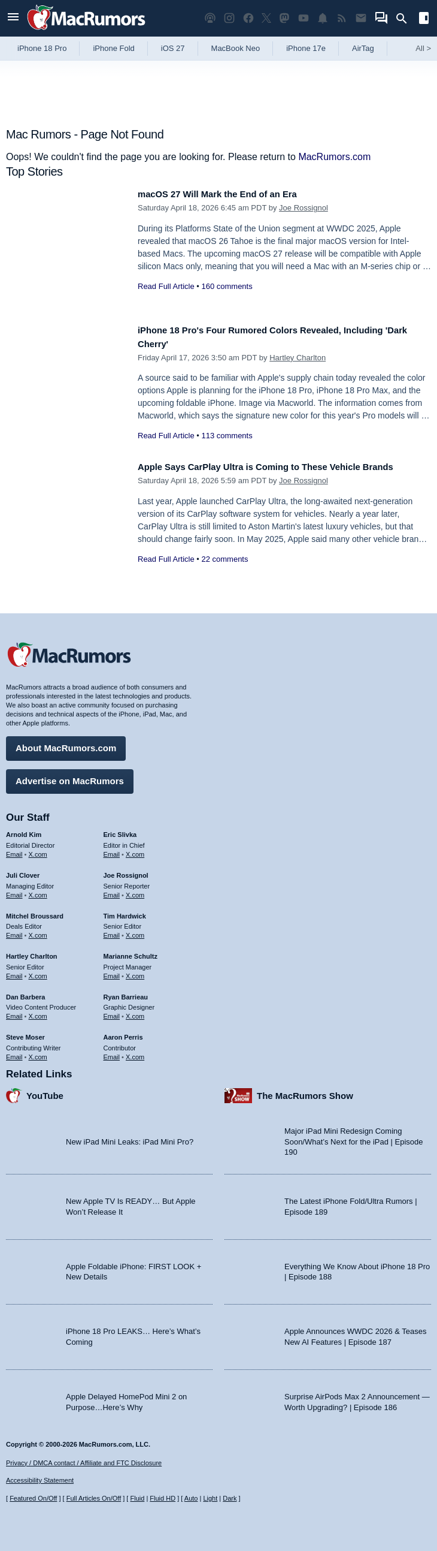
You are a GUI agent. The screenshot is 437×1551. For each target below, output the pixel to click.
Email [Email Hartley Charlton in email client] (14, 971)
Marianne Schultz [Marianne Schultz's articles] (130, 952)
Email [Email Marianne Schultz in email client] (112, 971)
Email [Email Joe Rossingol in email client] (112, 890)
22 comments (224, 572)
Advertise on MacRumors (70, 777)
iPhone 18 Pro (41, 48)
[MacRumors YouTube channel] (303, 18)
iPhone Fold (113, 48)
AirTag (363, 48)
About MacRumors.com (66, 744)
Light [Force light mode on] (210, 1498)
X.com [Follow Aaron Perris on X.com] (135, 1052)
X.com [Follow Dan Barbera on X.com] (38, 1012)
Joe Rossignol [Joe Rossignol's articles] (126, 871)
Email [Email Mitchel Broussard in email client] (14, 931)
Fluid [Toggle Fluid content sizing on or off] (137, 1498)
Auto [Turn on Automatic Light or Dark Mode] (191, 1498)
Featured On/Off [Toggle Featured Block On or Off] (33, 1498)
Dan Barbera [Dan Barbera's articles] (25, 992)
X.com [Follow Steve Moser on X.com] (38, 1052)
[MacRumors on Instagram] (229, 18)
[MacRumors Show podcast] (210, 18)
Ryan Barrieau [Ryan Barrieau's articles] (126, 992)
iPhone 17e (306, 48)
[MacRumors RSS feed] (342, 18)
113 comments (226, 435)
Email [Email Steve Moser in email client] (14, 1052)
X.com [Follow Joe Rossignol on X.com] (135, 890)
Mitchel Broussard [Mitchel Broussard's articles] (34, 911)
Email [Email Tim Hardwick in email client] (112, 931)
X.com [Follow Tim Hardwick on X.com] (135, 931)
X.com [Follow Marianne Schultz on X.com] (135, 971)
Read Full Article (166, 286)
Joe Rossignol (303, 207)
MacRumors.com (334, 157)
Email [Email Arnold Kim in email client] (14, 850)
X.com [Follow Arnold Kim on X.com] (38, 850)
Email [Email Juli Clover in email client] (14, 890)
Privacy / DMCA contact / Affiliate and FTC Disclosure (84, 1462)
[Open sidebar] (424, 19)
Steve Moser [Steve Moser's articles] (25, 1033)
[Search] (405, 18)
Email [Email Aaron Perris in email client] (112, 1052)
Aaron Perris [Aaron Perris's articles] (123, 1033)
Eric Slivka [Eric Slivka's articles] (120, 830)
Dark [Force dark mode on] (229, 1498)
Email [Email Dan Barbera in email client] (14, 1012)
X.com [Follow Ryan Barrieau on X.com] (135, 1012)
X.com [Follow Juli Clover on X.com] (38, 890)
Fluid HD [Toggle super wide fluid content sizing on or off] (162, 1498)
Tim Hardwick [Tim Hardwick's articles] (125, 911)
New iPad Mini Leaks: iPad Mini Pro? (129, 1137)
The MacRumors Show (305, 1091)
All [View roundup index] (423, 48)
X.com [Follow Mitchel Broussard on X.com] (38, 931)
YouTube (44, 1091)
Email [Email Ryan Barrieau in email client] (112, 1012)
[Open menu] (13, 18)
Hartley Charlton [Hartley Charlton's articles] (31, 952)
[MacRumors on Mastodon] (284, 18)
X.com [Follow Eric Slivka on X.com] (135, 850)
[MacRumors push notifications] (323, 18)
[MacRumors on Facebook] (248, 18)
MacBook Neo (235, 48)
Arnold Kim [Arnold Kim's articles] (23, 830)
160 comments (226, 286)
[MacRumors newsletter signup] (361, 18)
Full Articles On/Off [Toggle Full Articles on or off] (94, 1498)
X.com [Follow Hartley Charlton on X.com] (38, 971)
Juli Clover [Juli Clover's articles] (23, 871)
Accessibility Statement (40, 1480)
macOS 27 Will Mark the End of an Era (229, 194)
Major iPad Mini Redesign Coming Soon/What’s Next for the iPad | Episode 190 (353, 1137)
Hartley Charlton (297, 357)
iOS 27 (173, 48)
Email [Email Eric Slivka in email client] (112, 850)
